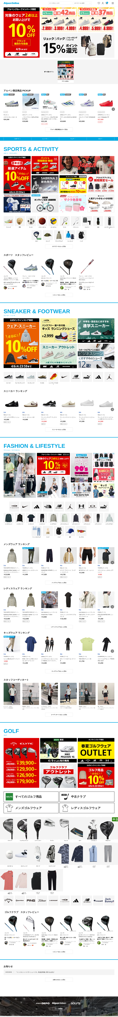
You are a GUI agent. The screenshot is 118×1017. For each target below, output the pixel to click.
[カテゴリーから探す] (82, 3)
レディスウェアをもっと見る (59, 627)
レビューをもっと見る (59, 295)
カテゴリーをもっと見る (59, 246)
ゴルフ (100, 139)
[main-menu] (112, 3)
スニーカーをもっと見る (59, 429)
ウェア (72, 139)
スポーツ (16, 139)
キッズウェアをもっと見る (59, 671)
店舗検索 (60, 1008)
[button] (113, 109)
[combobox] (60, 3)
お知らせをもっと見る (59, 979)
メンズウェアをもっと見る (59, 582)
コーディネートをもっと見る (59, 714)
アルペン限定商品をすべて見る (59, 129)
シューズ (44, 139)
